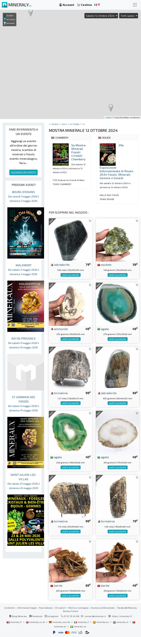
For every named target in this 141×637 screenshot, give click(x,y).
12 (84, 124)
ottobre (75, 124)
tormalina (59, 393)
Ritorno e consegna (78, 607)
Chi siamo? (60, 607)
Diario (55, 124)
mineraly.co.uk (35, 622)
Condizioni (9, 607)
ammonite (59, 329)
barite (56, 585)
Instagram (51, 616)
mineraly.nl (121, 622)
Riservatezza (45, 607)
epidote (104, 264)
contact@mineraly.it (95, 616)
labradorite (60, 264)
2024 (64, 124)
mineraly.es (101, 622)
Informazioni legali (27, 607)
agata (103, 329)
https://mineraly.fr (122, 616)
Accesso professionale (103, 607)
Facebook (35, 616)
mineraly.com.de (59, 622)
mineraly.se (78, 626)
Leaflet (108, 117)
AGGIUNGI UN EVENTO (23, 172)
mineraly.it (81, 622)
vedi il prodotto (70, 274)
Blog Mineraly (18, 616)
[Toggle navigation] (135, 4)
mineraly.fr (14, 622)
